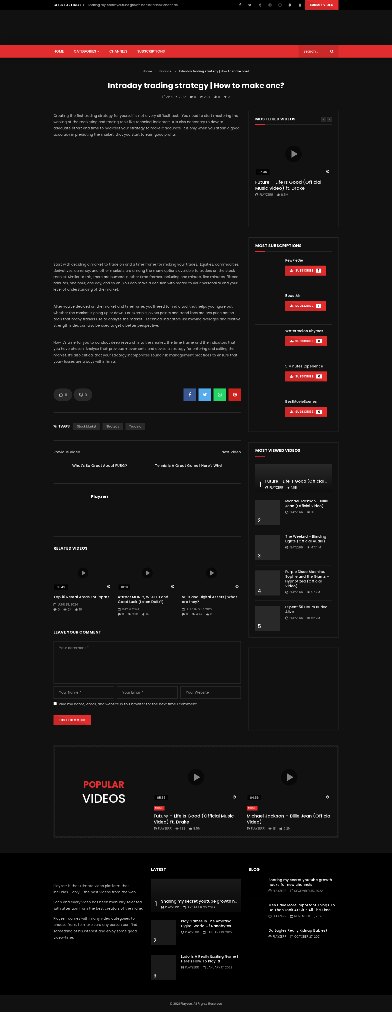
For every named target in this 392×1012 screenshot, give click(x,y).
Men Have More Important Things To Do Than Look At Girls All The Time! (301, 907)
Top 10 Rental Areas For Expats (82, 596)
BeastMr (292, 295)
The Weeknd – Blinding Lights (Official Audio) (305, 539)
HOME (59, 51)
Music (159, 808)
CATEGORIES (85, 51)
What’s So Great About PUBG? (99, 465)
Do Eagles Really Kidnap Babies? (298, 930)
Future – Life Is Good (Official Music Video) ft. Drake (288, 185)
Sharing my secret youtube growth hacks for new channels (133, 5)
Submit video (322, 5)
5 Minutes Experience (304, 366)
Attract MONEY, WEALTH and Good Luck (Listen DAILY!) (143, 599)
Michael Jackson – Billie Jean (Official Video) (306, 503)
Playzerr (99, 496)
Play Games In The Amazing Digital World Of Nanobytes (206, 923)
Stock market (86, 426)
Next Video (231, 452)
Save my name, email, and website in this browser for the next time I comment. (128, 704)
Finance (166, 71)
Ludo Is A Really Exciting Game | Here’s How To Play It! (209, 959)
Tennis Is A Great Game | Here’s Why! (188, 465)
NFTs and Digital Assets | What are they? (209, 599)
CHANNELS (118, 51)
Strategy (112, 426)
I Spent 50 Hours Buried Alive (306, 609)
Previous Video (67, 452)
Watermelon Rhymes (304, 330)
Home (147, 71)
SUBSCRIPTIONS (151, 51)
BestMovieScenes (301, 401)
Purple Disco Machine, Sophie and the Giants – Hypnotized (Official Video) (307, 578)
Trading (135, 426)
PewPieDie (294, 260)
